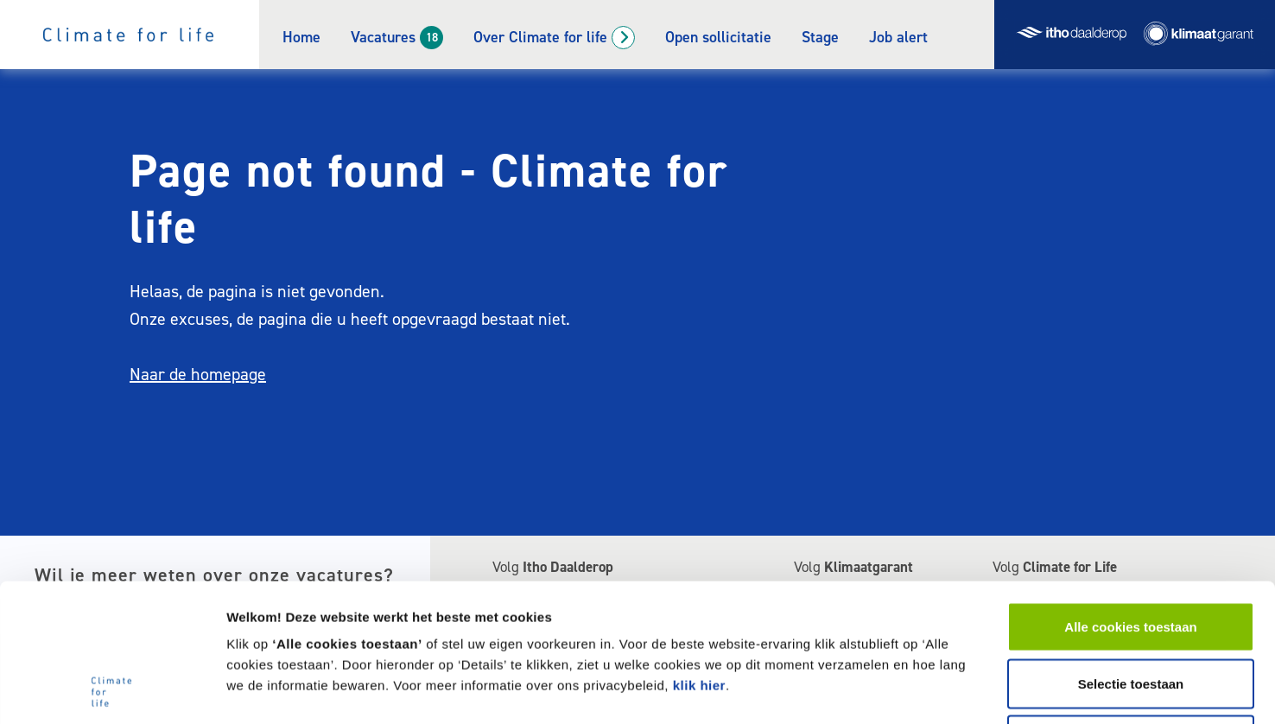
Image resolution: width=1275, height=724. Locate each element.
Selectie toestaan (1131, 554)
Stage (820, 37)
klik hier (699, 556)
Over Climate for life (540, 37)
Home (301, 37)
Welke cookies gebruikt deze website (1007, 690)
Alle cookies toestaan (1130, 497)
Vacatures (383, 37)
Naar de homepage (198, 374)
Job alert (898, 37)
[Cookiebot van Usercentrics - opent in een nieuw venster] (111, 690)
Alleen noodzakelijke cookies (1131, 610)
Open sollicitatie (718, 37)
